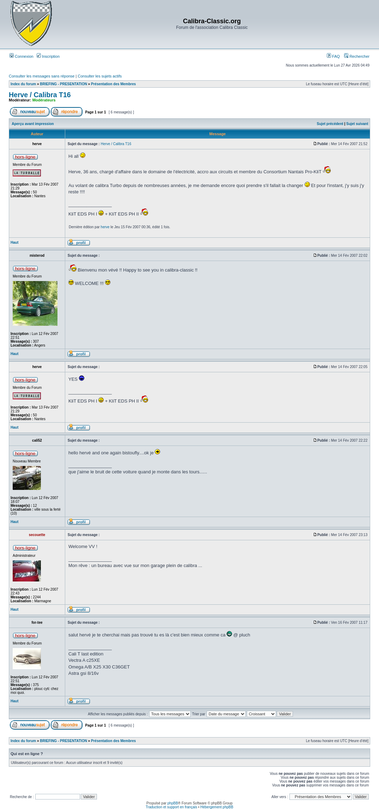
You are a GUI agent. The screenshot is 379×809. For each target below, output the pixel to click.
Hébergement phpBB (216, 807)
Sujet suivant (357, 124)
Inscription (48, 56)
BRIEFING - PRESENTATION (63, 84)
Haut (14, 242)
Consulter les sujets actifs (100, 76)
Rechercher (356, 56)
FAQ (333, 56)
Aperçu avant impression (33, 124)
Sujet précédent (330, 124)
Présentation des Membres (113, 84)
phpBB (172, 803)
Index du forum (23, 84)
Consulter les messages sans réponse (41, 76)
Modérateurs (44, 100)
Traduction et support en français (171, 807)
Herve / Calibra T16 (40, 95)
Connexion (21, 56)
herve (105, 227)
